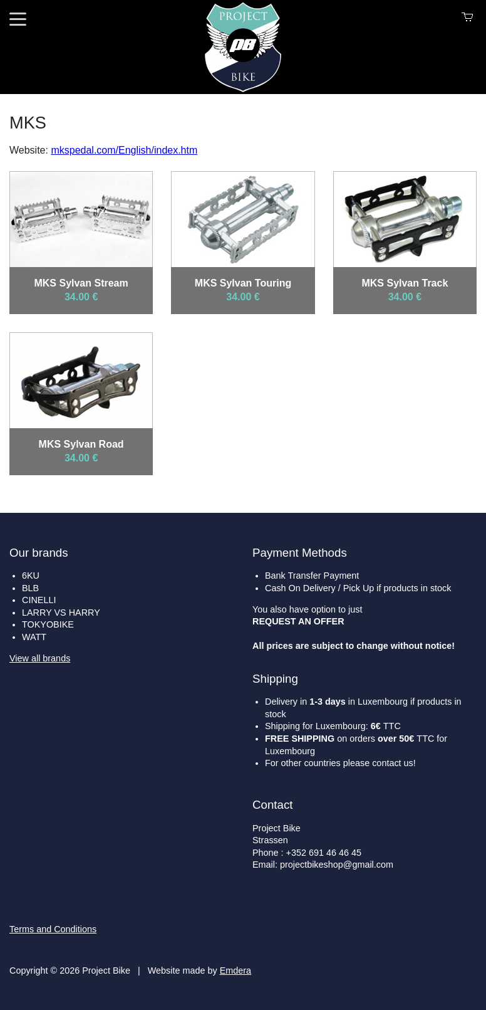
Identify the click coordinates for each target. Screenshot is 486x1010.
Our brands (38, 552)
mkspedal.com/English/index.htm (124, 150)
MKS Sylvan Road (81, 444)
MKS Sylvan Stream (81, 283)
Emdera (235, 970)
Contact (272, 804)
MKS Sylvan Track (404, 283)
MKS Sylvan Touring (243, 283)
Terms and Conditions (52, 929)
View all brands (39, 658)
